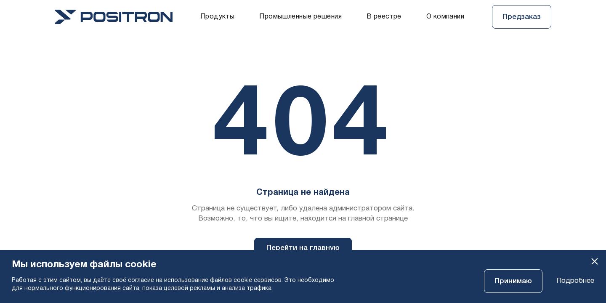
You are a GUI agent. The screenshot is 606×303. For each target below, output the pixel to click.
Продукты (217, 17)
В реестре (384, 17)
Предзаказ (521, 17)
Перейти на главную (303, 248)
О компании (445, 17)
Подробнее (575, 281)
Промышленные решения (300, 17)
